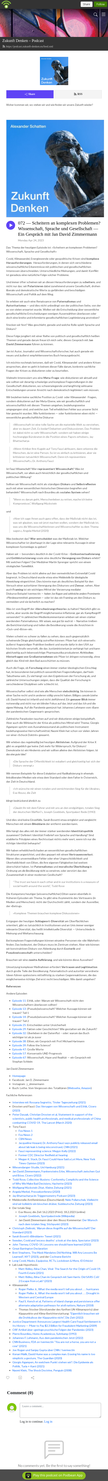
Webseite (74, 1088)
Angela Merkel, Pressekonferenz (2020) (36, 1191)
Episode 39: (19, 1045)
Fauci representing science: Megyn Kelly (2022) (47, 1151)
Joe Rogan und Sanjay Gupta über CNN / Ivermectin (43, 1350)
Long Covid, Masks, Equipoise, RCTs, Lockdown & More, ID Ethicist (52, 1260)
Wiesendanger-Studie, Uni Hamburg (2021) (38, 1167)
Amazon (86, 1088)
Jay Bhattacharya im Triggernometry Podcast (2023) (43, 1195)
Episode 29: (19, 1029)
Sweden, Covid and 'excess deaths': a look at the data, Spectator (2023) (55, 1240)
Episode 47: (19, 1049)
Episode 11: (19, 1000)
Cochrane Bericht (60, 1256)
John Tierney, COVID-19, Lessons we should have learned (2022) (51, 1244)
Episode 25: (19, 1025)
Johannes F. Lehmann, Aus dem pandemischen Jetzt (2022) (47, 1337)
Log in (48, 1421)
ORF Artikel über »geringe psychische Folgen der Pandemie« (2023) (52, 1329)
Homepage (19, 1075)
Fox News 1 (26, 1130)
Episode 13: (19, 1008)
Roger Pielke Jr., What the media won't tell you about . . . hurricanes (59, 1289)
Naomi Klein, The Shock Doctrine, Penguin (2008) (42, 1370)
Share (30, 94)
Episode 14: (19, 1016)
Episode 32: (19, 1033)
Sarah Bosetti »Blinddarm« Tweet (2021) (36, 1236)
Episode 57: (19, 1053)
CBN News (25, 1138)
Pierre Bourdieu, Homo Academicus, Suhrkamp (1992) (44, 1333)
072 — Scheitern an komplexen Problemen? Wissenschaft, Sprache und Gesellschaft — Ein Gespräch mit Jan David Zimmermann (59, 228)
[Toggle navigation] (103, 14)
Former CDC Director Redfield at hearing (43, 1155)
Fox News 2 (26, 1134)
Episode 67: (19, 1057)
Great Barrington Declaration (30, 1248)
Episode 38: (19, 1041)
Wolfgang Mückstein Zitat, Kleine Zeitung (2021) (42, 1187)
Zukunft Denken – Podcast (23, 40)
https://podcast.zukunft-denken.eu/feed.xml (27, 46)
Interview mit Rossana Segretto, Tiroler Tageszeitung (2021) (49, 1102)
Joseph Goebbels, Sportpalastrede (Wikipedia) (47, 1216)
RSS (78, 94)
